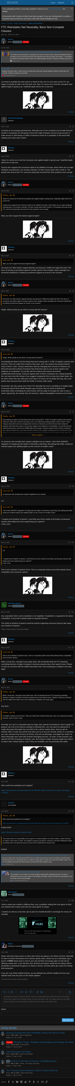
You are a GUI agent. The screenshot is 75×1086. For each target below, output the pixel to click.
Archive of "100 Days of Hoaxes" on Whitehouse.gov (33, 1061)
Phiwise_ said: (7, 195)
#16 (73, 900)
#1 (73, 48)
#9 (73, 486)
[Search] (72, 2)
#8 (73, 412)
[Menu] (3, 2)
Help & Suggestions (25, 1035)
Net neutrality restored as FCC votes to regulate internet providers (35, 52)
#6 (73, 291)
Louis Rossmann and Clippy (18, 1051)
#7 (73, 349)
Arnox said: (6, 260)
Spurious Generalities (26, 1054)
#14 (73, 781)
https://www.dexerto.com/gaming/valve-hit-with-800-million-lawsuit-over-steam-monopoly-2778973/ (36, 823)
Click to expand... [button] (37, 435)
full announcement (55, 9)
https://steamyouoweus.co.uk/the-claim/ (16, 832)
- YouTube (6, 69)
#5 (73, 256)
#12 (73, 647)
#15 (73, 811)
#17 (73, 952)
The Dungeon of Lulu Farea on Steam (25, 872)
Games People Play (26, 1073)
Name (3, 1009)
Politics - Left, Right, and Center (29, 1063)
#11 (73, 612)
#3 (73, 156)
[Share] (70, 48)
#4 (73, 191)
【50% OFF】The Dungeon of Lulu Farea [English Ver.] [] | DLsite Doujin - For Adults (35, 855)
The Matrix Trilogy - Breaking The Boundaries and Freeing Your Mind (43, 1042)
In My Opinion (24, 1044)
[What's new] (67, 2)
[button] (4, 992)
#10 (73, 542)
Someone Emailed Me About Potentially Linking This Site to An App (35, 1033)
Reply (72, 112)
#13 (73, 687)
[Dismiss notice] (72, 9)
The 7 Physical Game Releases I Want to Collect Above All (31, 1070)
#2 (73, 126)
